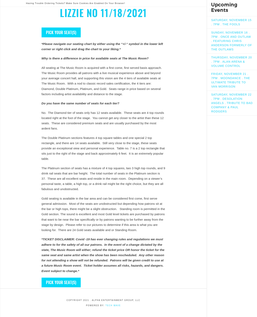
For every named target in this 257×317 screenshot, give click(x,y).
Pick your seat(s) (61, 32)
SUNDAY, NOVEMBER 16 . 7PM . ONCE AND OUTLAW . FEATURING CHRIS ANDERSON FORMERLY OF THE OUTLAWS (231, 41)
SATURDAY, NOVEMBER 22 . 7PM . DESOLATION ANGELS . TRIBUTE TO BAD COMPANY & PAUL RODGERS (232, 103)
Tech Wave (113, 305)
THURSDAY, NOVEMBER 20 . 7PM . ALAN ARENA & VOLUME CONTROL (231, 61)
